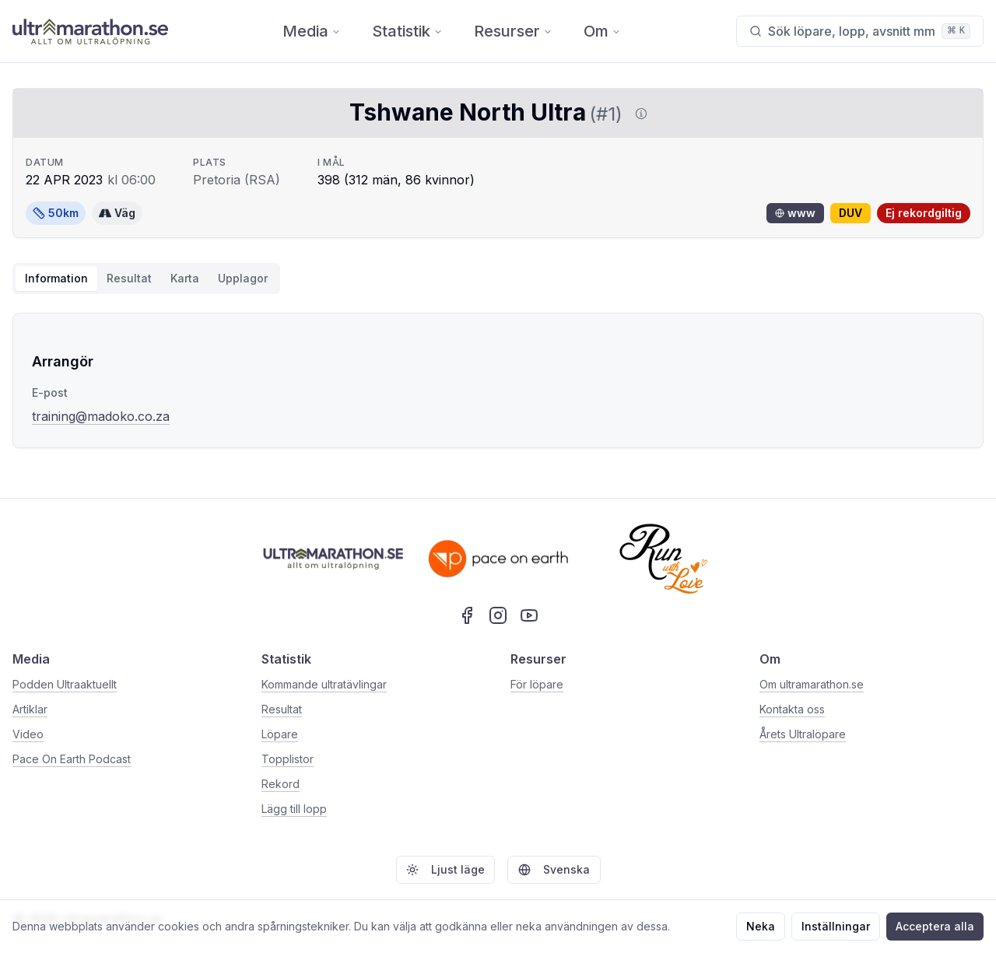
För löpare (536, 684)
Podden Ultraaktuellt (64, 684)
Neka (760, 926)
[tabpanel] (498, 380)
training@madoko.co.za (101, 416)
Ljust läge (445, 869)
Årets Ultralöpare (802, 734)
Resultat (281, 709)
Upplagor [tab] (243, 278)
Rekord (280, 783)
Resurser (513, 31)
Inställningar (835, 926)
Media (311, 31)
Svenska (554, 869)
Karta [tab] (184, 278)
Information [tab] (56, 278)
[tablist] (146, 278)
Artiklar (29, 709)
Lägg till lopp (294, 808)
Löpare (279, 734)
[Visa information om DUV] (638, 113)
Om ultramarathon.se (811, 684)
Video (28, 734)
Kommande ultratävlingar (324, 684)
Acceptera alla (935, 926)
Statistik (407, 31)
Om (602, 31)
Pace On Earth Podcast (71, 759)
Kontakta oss (792, 709)
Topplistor (287, 759)
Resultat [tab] (129, 278)
